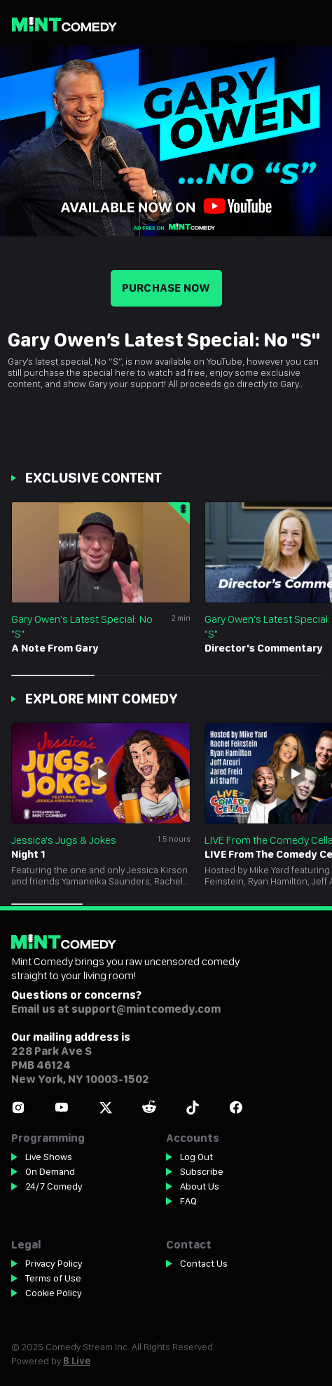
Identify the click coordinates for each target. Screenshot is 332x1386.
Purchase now (166, 288)
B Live (76, 1360)
